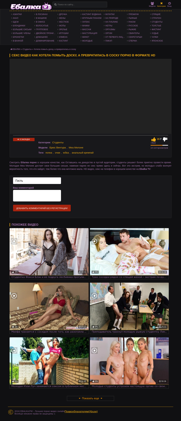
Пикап (108, 41)
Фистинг (156, 29)
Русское (133, 26)
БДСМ (16, 22)
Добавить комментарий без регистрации (42, 208)
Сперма (133, 41)
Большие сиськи (22, 29)
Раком (132, 22)
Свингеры (134, 33)
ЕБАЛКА (16, 49)
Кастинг (63, 41)
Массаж (86, 29)
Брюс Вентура (57, 147)
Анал (15, 18)
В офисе (40, 22)
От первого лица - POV (116, 37)
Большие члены (22, 33)
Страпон (156, 18)
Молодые (87, 41)
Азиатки (17, 14)
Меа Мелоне (76, 147)
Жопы (62, 26)
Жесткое (64, 22)
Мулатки (110, 14)
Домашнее (42, 37)
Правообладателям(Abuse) (81, 411)
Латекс (86, 22)
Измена (63, 37)
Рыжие (132, 29)
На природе (111, 18)
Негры (108, 26)
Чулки (155, 37)
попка (48, 152)
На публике (111, 22)
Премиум (134, 14)
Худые (155, 33)
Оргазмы (110, 29)
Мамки (86, 26)
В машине (41, 18)
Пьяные (133, 18)
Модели (152, 4)
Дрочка (63, 14)
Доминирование (45, 41)
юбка (66, 152)
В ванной (18, 41)
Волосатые (42, 26)
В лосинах (42, 14)
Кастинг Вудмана (91, 14)
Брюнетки (18, 37)
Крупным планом (91, 18)
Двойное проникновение (47, 33)
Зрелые (63, 29)
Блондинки (19, 26)
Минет (85, 37)
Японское (157, 41)
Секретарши (135, 37)
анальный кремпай (83, 152)
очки (57, 152)
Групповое (42, 29)
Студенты (157, 22)
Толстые (156, 26)
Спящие (156, 14)
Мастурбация (89, 33)
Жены (62, 18)
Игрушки (64, 33)
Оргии (108, 33)
